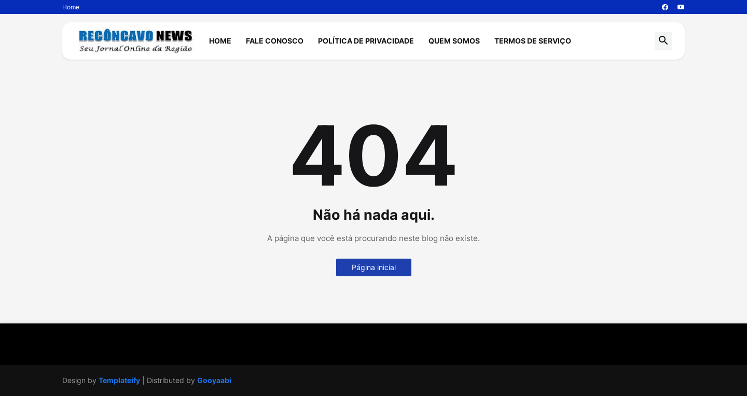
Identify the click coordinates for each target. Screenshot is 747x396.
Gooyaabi (214, 380)
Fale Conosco (274, 40)
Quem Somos (454, 40)
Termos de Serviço (532, 40)
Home (70, 7)
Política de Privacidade (366, 40)
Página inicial (374, 267)
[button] (663, 41)
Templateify (119, 380)
